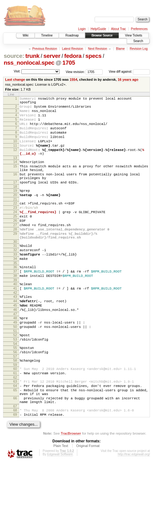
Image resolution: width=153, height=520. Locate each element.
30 (15, 270)
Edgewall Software (60, 512)
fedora (73, 56)
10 (15, 150)
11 (15, 155)
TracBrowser (71, 491)
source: (14, 56)
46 (15, 349)
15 (15, 180)
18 (15, 205)
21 (15, 219)
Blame (120, 48)
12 (15, 161)
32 (15, 279)
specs (93, 56)
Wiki (25, 35)
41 (15, 324)
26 (15, 245)
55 (15, 393)
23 (15, 229)
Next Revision (97, 48)
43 (15, 334)
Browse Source (102, 35)
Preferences (139, 29)
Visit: (17, 71)
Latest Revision (72, 48)
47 (15, 355)
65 (15, 442)
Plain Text (60, 503)
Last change (15, 79)
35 (15, 295)
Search (138, 41)
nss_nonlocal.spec (29, 62)
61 (15, 422)
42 (15, 330)
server (51, 56)
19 (15, 209)
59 (15, 413)
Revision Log (139, 48)
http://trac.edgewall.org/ (134, 512)
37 (15, 305)
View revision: (75, 71)
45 (15, 344)
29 (15, 260)
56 (15, 398)
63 (15, 431)
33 (15, 285)
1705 (68, 62)
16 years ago (128, 79)
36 (15, 299)
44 (15, 339)
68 (15, 466)
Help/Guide (98, 29)
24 (15, 234)
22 (15, 224)
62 (15, 427)
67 (15, 462)
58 (15, 408)
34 (15, 290)
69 (15, 471)
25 (15, 239)
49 (15, 364)
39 (15, 315)
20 (15, 214)
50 (15, 369)
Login (82, 29)
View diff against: (129, 71)
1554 (73, 79)
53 (15, 384)
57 (15, 404)
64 (15, 437)
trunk (32, 56)
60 (15, 417)
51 (15, 374)
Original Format (88, 503)
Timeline (47, 35)
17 (15, 200)
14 (15, 175)
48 (15, 359)
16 (15, 190)
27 (15, 250)
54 (15, 389)
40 (15, 319)
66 (15, 452)
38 (15, 310)
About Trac (118, 29)
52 (15, 378)
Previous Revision (44, 48)
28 (15, 255)
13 (15, 171)
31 (15, 274)
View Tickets (133, 35)
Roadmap (72, 35)
